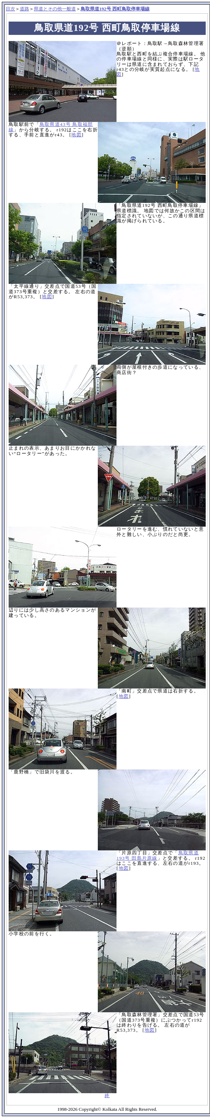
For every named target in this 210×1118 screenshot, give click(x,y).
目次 (10, 9)
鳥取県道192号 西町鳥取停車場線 (115, 9)
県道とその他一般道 (55, 9)
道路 (24, 9)
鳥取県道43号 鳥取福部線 (51, 127)
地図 (76, 134)
